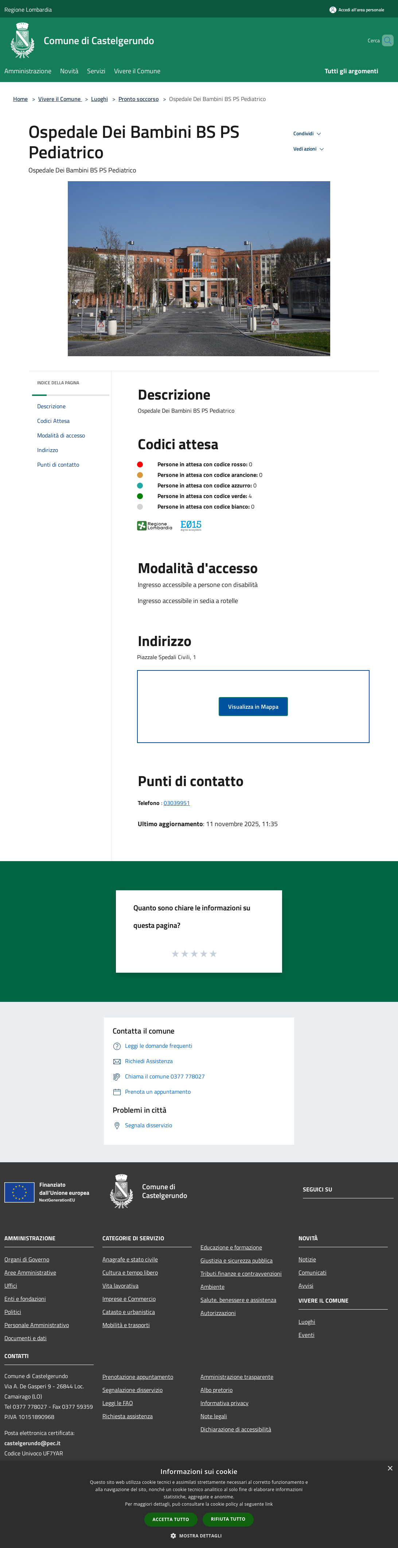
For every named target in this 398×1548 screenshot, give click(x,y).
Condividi (308, 133)
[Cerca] (385, 40)
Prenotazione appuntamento (137, 1376)
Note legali (213, 1416)
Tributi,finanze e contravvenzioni (241, 1273)
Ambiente (212, 1286)
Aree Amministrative (30, 1272)
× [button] (390, 1468)
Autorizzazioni (218, 1312)
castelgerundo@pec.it (32, 1443)
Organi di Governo (26, 1259)
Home (20, 98)
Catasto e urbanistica (128, 1311)
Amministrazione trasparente (236, 1376)
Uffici (10, 1285)
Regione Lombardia (28, 9)
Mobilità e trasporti (126, 1325)
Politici (12, 1311)
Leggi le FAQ (117, 1403)
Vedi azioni (309, 149)
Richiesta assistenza (127, 1416)
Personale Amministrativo (36, 1325)
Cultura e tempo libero (130, 1272)
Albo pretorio (216, 1389)
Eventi (306, 1334)
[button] (199, 1535)
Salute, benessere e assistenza (238, 1299)
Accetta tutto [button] (171, 1519)
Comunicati (312, 1272)
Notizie (307, 1259)
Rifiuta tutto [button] (228, 1519)
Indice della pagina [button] (58, 382)
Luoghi (99, 98)
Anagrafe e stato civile (130, 1259)
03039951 (177, 802)
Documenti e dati (25, 1338)
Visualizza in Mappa (253, 706)
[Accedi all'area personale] (357, 9)
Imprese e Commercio (129, 1298)
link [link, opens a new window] (269, 1504)
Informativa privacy (224, 1403)
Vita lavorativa (120, 1285)
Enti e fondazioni (25, 1298)
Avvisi (305, 1285)
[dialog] (199, 1504)
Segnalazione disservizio (132, 1389)
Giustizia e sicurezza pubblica (236, 1260)
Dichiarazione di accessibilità (235, 1429)
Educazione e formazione (231, 1247)
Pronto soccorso (138, 98)
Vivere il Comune (60, 98)
